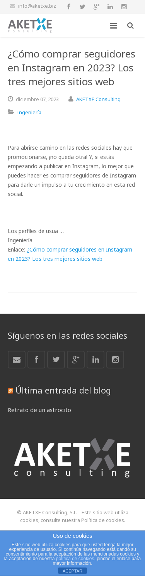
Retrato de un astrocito (39, 410)
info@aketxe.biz (37, 5)
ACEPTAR (72, 571)
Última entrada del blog (63, 390)
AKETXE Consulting (98, 99)
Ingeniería (29, 112)
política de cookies (75, 558)
